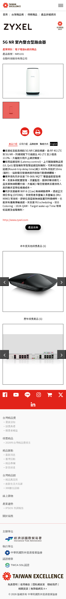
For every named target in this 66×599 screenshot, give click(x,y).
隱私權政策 (39, 584)
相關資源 (23, 588)
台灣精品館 (9, 475)
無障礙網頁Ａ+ (39, 588)
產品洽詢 (33, 227)
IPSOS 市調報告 (14, 508)
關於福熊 (8, 516)
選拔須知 (10, 422)
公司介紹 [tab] (23, 143)
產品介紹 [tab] (13, 143)
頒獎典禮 (10, 426)
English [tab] (53, 143)
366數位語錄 (12, 488)
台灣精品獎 (17, 14)
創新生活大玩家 (14, 484)
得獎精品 (32, 14)
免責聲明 (13, 584)
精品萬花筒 (11, 479)
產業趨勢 (8, 503)
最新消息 (10, 455)
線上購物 (8, 496)
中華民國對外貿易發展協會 (23, 552)
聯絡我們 (52, 584)
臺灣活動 (10, 459)
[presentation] (4, 281)
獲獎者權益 (11, 430)
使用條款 (25, 584)
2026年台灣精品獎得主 (18, 442)
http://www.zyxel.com (15, 220)
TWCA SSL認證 (17, 565)
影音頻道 (10, 467)
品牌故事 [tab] (34, 143)
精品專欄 (10, 463)
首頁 (5, 14)
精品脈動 (8, 450)
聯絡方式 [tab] (44, 143)
